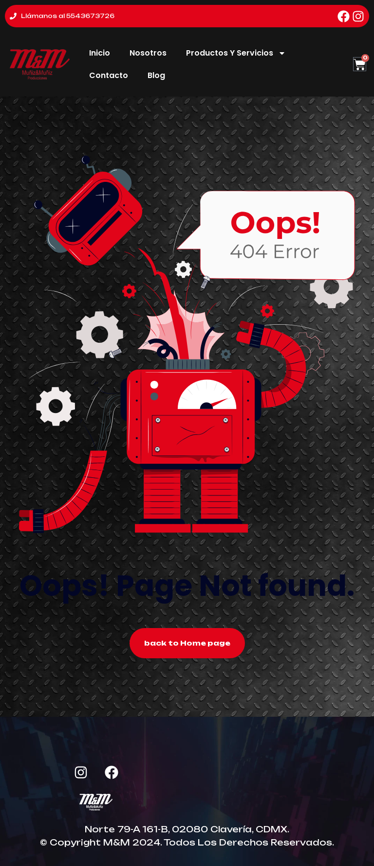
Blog (156, 75)
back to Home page (187, 643)
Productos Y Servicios (236, 53)
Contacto (108, 75)
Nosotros (148, 53)
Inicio (99, 53)
